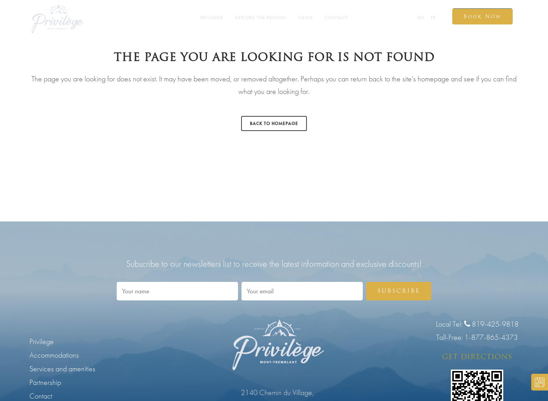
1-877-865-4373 (491, 337)
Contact (40, 396)
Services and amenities (62, 369)
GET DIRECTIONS (477, 356)
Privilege (41, 341)
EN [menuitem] (421, 18)
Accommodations (54, 355)
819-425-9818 (491, 324)
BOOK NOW (537, 382)
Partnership (45, 382)
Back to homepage (274, 123)
